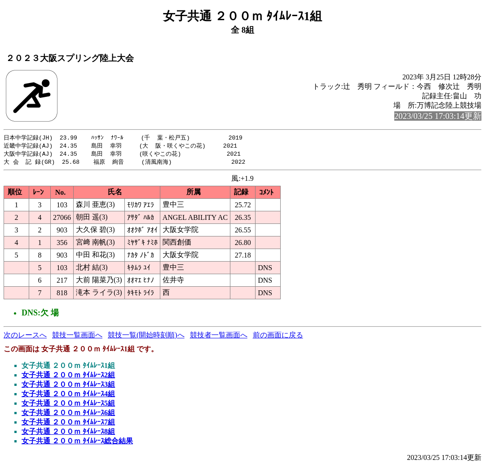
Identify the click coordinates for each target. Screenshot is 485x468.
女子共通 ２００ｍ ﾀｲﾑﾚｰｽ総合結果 (77, 442)
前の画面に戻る (278, 337)
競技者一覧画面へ (218, 337)
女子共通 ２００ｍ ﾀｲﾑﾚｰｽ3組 (68, 386)
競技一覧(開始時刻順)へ (146, 337)
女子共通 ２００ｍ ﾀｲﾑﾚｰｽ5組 (68, 405)
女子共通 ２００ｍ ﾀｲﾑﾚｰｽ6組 (68, 414)
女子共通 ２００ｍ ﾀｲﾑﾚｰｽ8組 (68, 433)
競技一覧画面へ (77, 337)
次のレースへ (25, 337)
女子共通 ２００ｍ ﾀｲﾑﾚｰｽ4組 (68, 395)
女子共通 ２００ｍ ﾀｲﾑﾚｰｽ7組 (68, 424)
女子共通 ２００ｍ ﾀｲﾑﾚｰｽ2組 (68, 377)
